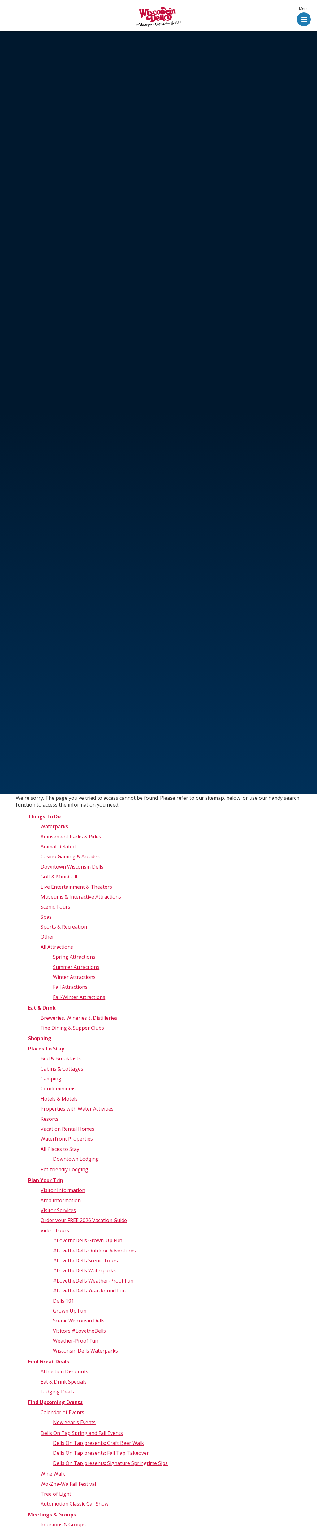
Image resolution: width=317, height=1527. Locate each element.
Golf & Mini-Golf (59, 876)
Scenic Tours (55, 906)
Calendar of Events (62, 1412)
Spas (46, 916)
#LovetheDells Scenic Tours (85, 1260)
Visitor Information (63, 1190)
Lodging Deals (57, 1391)
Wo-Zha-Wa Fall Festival (68, 1484)
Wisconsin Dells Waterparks (85, 1350)
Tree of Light (56, 1493)
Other (47, 936)
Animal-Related (58, 846)
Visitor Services (58, 1210)
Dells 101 (63, 1300)
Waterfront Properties (67, 1138)
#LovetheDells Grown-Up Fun (87, 1240)
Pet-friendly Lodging (64, 1169)
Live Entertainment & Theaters (76, 886)
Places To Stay (46, 1048)
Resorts (50, 1119)
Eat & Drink (42, 1007)
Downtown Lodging (76, 1158)
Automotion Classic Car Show (74, 1503)
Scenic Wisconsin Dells (79, 1320)
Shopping (39, 1038)
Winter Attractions (74, 977)
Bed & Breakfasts (61, 1058)
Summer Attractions (76, 967)
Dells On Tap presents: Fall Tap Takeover (101, 1453)
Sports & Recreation (64, 926)
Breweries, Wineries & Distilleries (79, 1017)
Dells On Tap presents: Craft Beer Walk (98, 1443)
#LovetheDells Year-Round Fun (89, 1290)
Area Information (61, 1200)
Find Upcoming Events (55, 1402)
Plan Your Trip (45, 1180)
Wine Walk (53, 1473)
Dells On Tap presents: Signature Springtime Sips (110, 1463)
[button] (304, 17)
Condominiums (58, 1088)
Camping (51, 1078)
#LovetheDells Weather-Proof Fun (93, 1280)
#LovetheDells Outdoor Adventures (94, 1250)
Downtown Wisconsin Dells (72, 866)
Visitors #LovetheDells (79, 1330)
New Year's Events (74, 1422)
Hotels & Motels (59, 1098)
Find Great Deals (48, 1361)
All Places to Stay (60, 1149)
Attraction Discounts (64, 1371)
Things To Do (44, 816)
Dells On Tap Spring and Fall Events (82, 1433)
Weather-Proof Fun (75, 1340)
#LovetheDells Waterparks (84, 1270)
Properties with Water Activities (77, 1108)
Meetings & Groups (52, 1514)
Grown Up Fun (69, 1310)
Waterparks (54, 826)
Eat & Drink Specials (64, 1381)
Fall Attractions (70, 987)
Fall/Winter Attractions (79, 997)
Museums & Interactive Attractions (81, 896)
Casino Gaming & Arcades (70, 856)
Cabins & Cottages (62, 1068)
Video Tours (55, 1230)
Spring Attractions (74, 956)
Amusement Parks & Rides (71, 836)
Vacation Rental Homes (67, 1128)
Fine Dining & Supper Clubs (72, 1027)
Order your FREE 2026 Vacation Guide (84, 1220)
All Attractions (57, 947)
